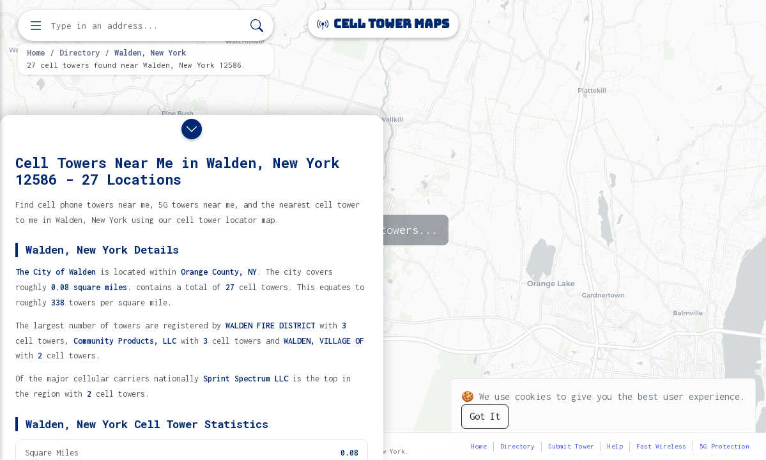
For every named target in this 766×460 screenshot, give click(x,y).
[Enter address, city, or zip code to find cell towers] (147, 25)
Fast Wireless (661, 446)
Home (36, 52)
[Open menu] (35, 25)
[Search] (257, 26)
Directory (79, 52)
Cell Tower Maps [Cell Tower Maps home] (383, 24)
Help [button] (615, 446)
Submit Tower (571, 446)
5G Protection (724, 446)
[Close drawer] (191, 129)
